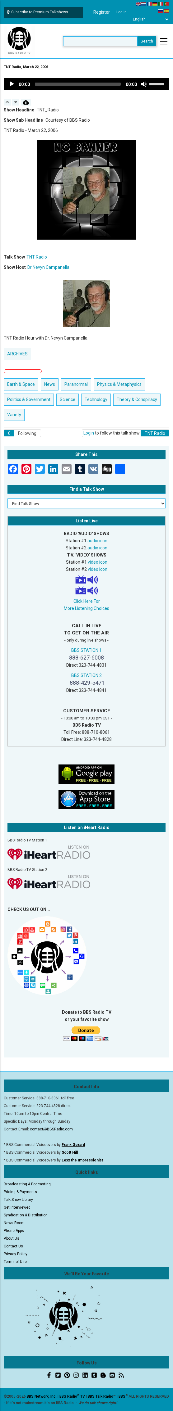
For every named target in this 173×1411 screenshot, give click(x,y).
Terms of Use (15, 1262)
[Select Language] (150, 19)
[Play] (12, 84)
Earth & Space (21, 384)
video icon (97, 562)
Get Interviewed (17, 1207)
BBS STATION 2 (86, 675)
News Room (14, 1223)
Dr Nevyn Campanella (48, 267)
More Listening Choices (86, 608)
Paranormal (76, 384)
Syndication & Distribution (26, 1215)
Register (101, 12)
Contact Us (13, 1246)
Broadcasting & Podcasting (27, 1184)
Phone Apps (14, 1230)
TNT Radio (36, 257)
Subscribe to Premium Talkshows (37, 12)
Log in (121, 12)
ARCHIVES (17, 353)
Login (88, 433)
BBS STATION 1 (86, 650)
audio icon (97, 540)
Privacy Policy (15, 1254)
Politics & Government (28, 399)
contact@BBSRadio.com (51, 1129)
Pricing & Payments (20, 1192)
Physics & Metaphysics (119, 384)
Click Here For (86, 601)
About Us (11, 1238)
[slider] (78, 84)
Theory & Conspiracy (137, 399)
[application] (86, 84)
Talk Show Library (18, 1199)
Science (67, 399)
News (49, 384)
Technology (96, 399)
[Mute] (144, 84)
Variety (14, 414)
